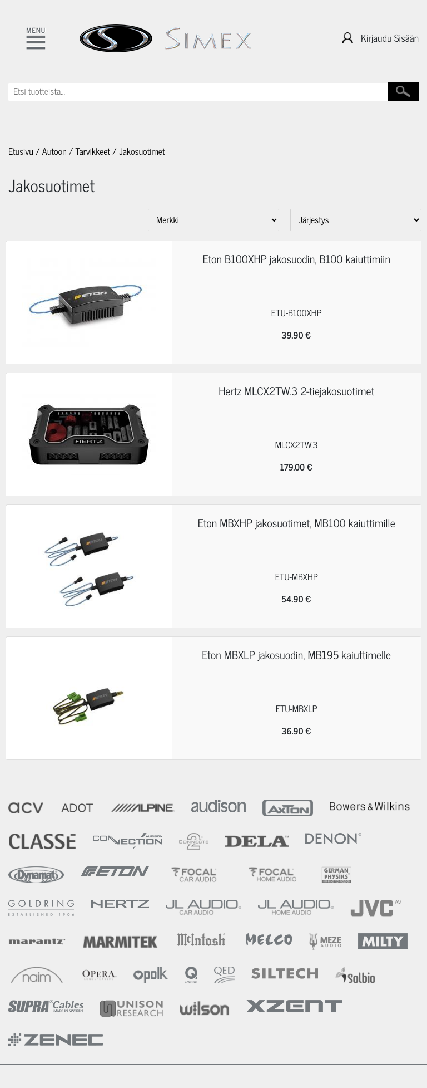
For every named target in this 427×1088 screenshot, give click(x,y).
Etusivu (20, 151)
